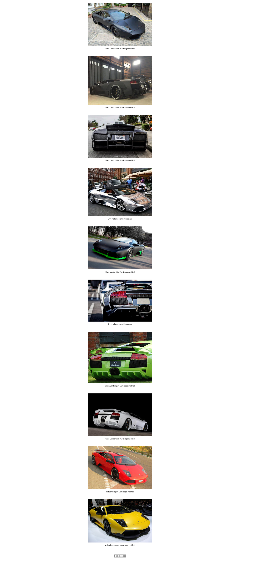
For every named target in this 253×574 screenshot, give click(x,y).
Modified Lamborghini (133, 560)
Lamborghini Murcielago (114, 560)
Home (120, 567)
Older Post (155, 567)
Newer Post (85, 567)
